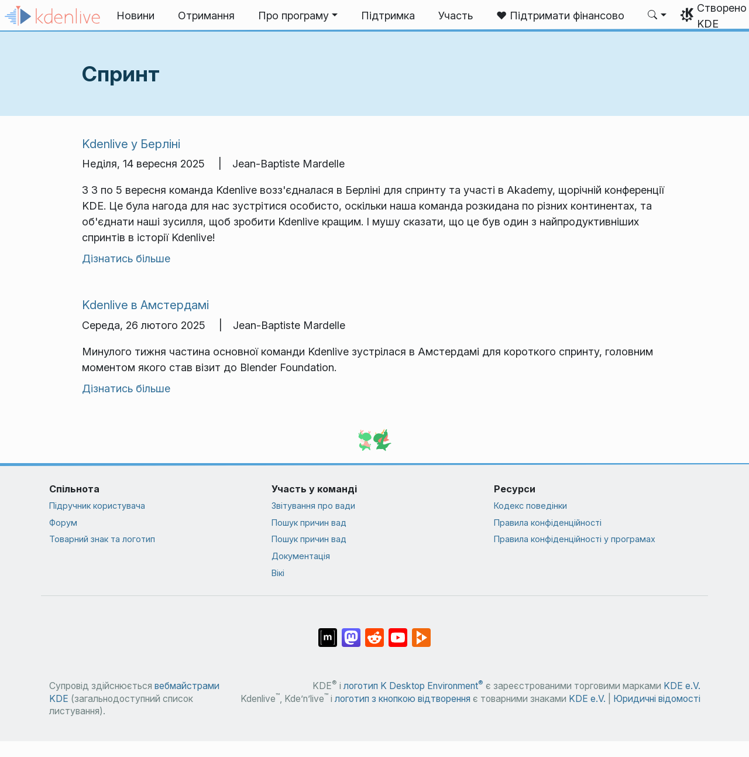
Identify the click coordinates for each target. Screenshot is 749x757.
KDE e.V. (682, 685)
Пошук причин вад (309, 522)
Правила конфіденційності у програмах (574, 539)
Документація (301, 556)
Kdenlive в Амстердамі (145, 304)
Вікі (278, 573)
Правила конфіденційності (548, 522)
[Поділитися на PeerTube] (421, 631)
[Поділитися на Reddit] (374, 631)
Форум (63, 522)
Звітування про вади (313, 506)
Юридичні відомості (656, 698)
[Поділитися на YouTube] (398, 631)
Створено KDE (722, 16)
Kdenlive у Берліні (131, 143)
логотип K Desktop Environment (413, 685)
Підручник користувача (97, 506)
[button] (297, 16)
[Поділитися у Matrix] (327, 631)
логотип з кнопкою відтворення (402, 698)
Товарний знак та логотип (102, 539)
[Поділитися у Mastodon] (351, 631)
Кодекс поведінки (530, 506)
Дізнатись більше (126, 258)
